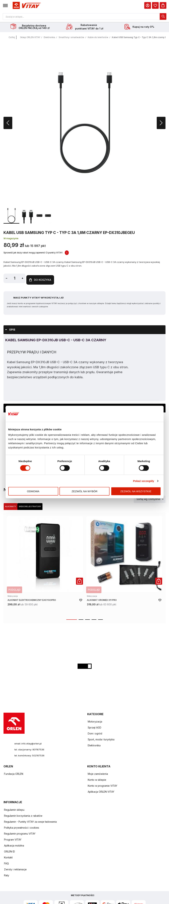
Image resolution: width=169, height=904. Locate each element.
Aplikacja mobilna (14, 844)
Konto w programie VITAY (102, 784)
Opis (12, 328)
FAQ (6, 862)
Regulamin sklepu (14, 808)
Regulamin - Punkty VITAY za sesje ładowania (30, 820)
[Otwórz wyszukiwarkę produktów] (84, 16)
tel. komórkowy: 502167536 (30, 754)
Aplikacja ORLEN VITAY (101, 790)
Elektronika (49, 37)
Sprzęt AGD (94, 726)
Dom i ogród (95, 732)
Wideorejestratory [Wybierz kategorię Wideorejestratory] (30, 505)
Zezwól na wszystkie (135, 491)
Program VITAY (12, 838)
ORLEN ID (9, 850)
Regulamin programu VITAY (19, 832)
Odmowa (33, 491)
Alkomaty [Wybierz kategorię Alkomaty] (10, 505)
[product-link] (45, 564)
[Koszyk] (163, 5)
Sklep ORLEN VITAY (30, 37)
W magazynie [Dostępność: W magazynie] (11, 238)
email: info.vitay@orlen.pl (28, 742)
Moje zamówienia (98, 772)
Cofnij (12, 37)
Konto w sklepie (97, 778)
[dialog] (155, 5)
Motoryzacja (95, 720)
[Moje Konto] (147, 5)
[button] (5, 5)
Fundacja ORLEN (13, 772)
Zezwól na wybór (84, 491)
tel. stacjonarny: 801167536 (30, 748)
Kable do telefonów (98, 37)
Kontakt (8, 856)
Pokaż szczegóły (143, 480)
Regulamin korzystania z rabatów (23, 814)
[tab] (84, 328)
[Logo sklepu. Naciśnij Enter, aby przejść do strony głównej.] (26, 5)
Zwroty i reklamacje (15, 868)
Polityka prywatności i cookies (21, 826)
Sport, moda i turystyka (101, 738)
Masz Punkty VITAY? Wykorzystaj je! (38, 296)
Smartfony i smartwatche (71, 37)
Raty (6, 874)
